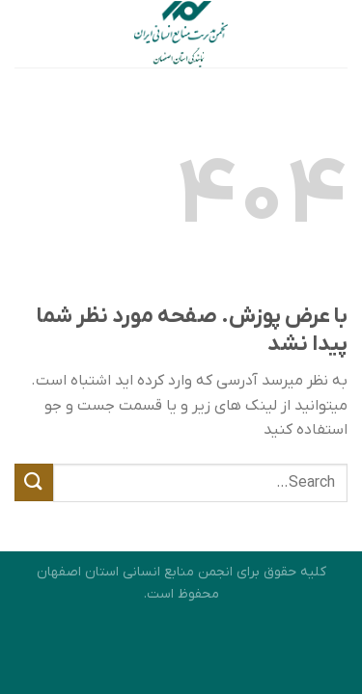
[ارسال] (33, 482)
